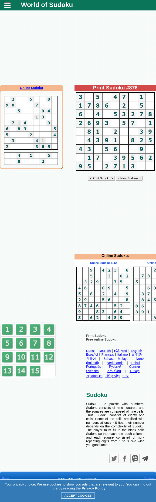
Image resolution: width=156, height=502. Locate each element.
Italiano (122, 354)
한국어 (91, 359)
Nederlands (115, 363)
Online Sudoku (31, 88)
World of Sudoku (47, 4)
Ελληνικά (120, 351)
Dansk (90, 351)
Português (93, 366)
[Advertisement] (78, 47)
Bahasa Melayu (115, 359)
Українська (94, 376)
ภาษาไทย (114, 371)
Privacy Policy (93, 488)
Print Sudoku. (96, 336)
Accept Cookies (78, 495)
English (136, 351)
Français (107, 354)
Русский (115, 366)
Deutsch (105, 351)
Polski (135, 363)
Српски (134, 366)
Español (92, 354)
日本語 (136, 354)
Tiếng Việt (112, 376)
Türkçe (135, 371)
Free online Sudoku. (101, 339)
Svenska (92, 371)
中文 (125, 376)
